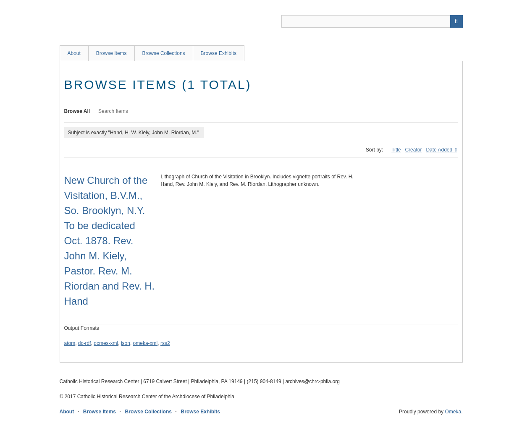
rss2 (165, 343)
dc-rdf (84, 343)
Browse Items (111, 53)
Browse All (77, 111)
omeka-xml (145, 343)
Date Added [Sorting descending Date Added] (440, 150)
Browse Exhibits (218, 53)
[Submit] (456, 21)
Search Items (113, 111)
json (125, 343)
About (74, 53)
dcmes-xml (106, 343)
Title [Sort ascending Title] (396, 150)
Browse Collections (163, 53)
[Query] (372, 21)
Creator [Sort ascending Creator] (413, 150)
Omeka (453, 412)
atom (70, 343)
